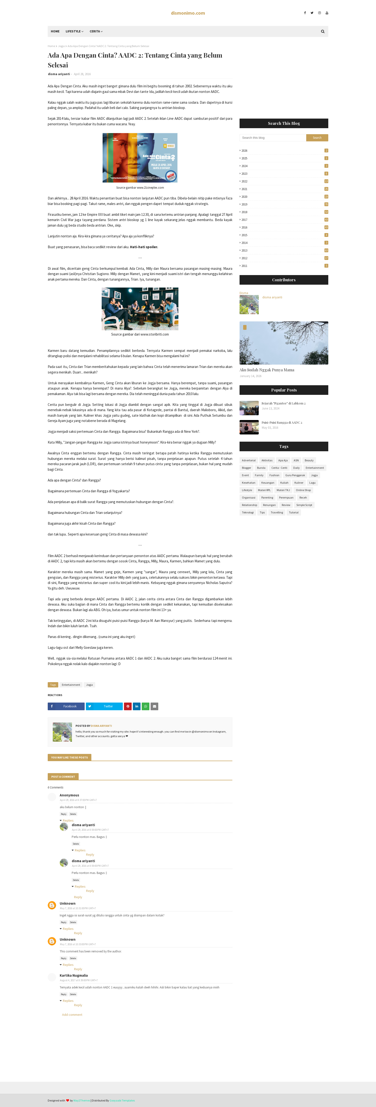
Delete (73, 814)
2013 (284, 250)
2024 (284, 166)
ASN (296, 460)
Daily (296, 467)
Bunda (261, 467)
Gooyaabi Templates (122, 1100)
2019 (284, 204)
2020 (284, 197)
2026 (284, 151)
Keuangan (267, 482)
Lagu (312, 482)
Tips (262, 512)
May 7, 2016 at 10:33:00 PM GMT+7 (78, 944)
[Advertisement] (284, 77)
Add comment (72, 1014)
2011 (284, 266)
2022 (284, 181)
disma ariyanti (59, 74)
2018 (284, 212)
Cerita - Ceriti (279, 467)
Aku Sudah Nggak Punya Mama (267, 369)
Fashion (274, 475)
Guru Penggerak (295, 475)
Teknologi (248, 512)
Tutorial (294, 512)
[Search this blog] (273, 137)
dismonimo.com (188, 13)
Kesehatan (248, 482)
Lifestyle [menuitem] (73, 31)
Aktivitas (267, 460)
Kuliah (284, 482)
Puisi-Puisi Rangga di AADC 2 (282, 422)
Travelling (277, 512)
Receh (303, 497)
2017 (284, 220)
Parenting (267, 497)
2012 (284, 258)
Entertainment (71, 684)
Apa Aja (283, 460)
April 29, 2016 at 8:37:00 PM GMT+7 (78, 800)
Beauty (309, 460)
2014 (284, 243)
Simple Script (304, 505)
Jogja (61, 46)
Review (286, 505)
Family (259, 475)
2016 (284, 227)
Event (245, 475)
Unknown (68, 903)
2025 (284, 158)
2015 (284, 235)
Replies (68, 820)
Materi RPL (264, 490)
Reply (63, 814)
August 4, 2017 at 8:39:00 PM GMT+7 (79, 980)
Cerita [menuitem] (95, 31)
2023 (284, 174)
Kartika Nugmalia (74, 975)
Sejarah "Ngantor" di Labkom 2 (284, 403)
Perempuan (286, 497)
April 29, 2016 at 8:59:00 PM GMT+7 (90, 829)
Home (51, 46)
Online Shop (303, 490)
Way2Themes (81, 1100)
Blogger (246, 467)
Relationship (249, 505)
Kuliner (298, 482)
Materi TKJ (283, 490)
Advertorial (249, 460)
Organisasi (248, 497)
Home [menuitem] (55, 31)
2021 (284, 189)
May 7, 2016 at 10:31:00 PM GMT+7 (78, 908)
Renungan (269, 505)
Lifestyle (247, 490)
